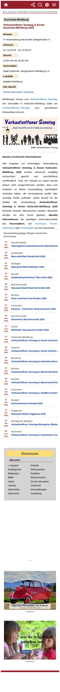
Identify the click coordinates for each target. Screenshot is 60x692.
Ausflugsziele (14, 469)
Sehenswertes (38, 469)
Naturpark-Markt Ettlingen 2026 (27, 267)
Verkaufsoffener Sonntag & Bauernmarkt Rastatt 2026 (34, 382)
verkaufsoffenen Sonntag (16, 107)
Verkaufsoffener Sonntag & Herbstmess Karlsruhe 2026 (34, 435)
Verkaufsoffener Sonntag (43, 99)
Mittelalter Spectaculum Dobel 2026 (30, 330)
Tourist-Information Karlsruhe (18, 92)
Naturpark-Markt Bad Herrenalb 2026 (30, 288)
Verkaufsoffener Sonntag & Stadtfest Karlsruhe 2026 (34, 393)
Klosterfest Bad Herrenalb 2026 (27, 319)
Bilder (11, 477)
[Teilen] (32, 4)
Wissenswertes (38, 477)
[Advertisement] (30, 531)
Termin (4, 12)
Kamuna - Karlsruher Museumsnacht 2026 (33, 309)
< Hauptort (13, 465)
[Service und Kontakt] (47, 4)
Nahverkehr (14, 493)
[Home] (5, 4)
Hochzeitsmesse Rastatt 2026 (27, 403)
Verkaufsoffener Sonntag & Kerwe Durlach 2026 (34, 351)
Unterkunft (36, 485)
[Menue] (54, 4)
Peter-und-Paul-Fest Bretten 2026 (29, 298)
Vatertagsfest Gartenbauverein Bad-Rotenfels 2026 (34, 246)
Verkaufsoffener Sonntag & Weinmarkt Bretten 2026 (34, 372)
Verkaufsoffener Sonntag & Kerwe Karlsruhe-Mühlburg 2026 (34, 340)
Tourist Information (40, 481)
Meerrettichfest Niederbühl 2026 (28, 256)
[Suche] (40, 4)
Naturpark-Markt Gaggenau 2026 (28, 414)
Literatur (12, 485)
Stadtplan (35, 473)
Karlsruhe (12, 12)
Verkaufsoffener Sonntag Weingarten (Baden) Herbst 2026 (34, 424)
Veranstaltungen (39, 489)
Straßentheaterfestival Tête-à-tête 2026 (31, 277)
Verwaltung (36, 493)
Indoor (11, 481)
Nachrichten (14, 489)
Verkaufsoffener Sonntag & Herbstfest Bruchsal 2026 (34, 361)
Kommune (40, 223)
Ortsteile (35, 465)
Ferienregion (27, 228)
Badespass (13, 473)
